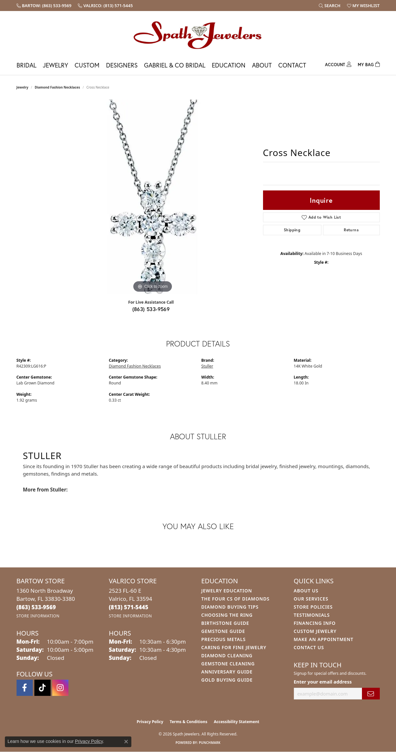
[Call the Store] (36, 607)
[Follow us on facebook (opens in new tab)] (25, 688)
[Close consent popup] (126, 742)
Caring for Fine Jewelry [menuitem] (234, 647)
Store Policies (313, 607)
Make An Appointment (324, 639)
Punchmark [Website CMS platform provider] (210, 742)
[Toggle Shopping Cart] (369, 64)
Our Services (311, 599)
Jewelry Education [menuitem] (226, 591)
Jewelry (55, 65)
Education (229, 65)
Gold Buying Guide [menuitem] (227, 680)
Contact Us (309, 647)
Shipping (292, 229)
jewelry (23, 87)
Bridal (26, 65)
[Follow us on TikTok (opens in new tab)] (42, 688)
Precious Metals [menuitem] (223, 639)
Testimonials (312, 615)
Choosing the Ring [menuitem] (227, 615)
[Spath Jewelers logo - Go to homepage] (198, 35)
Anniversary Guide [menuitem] (227, 672)
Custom (87, 65)
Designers (122, 65)
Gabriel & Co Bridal (174, 65)
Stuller (207, 366)
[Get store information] (38, 616)
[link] (44, 5)
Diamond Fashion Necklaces (57, 87)
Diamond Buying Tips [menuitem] (230, 607)
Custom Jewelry (315, 631)
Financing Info (315, 623)
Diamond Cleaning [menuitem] (227, 655)
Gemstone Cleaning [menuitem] (228, 664)
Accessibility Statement (236, 721)
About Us (306, 591)
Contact (292, 65)
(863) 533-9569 (151, 309)
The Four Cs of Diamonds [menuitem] (235, 599)
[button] (330, 5)
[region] (152, 197)
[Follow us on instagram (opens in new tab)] (60, 688)
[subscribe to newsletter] (370, 694)
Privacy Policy (150, 721)
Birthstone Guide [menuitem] (225, 623)
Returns (351, 229)
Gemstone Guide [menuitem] (223, 631)
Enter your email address (323, 682)
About (262, 65)
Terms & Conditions (188, 721)
